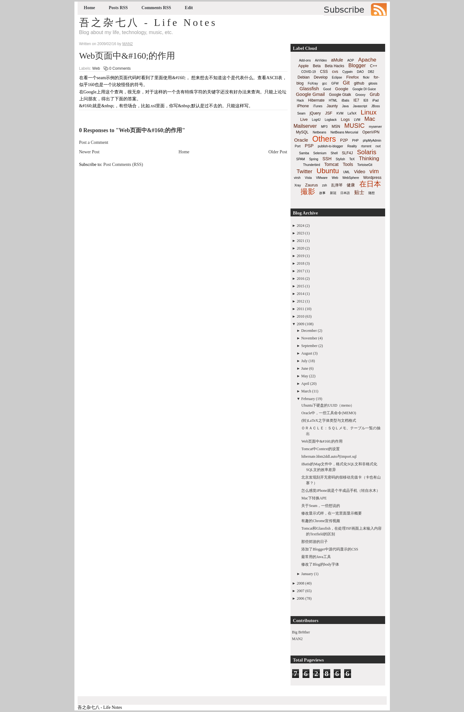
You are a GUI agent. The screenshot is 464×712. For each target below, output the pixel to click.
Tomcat (331, 164)
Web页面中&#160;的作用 (127, 56)
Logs (345, 119)
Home (89, 7)
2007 (300, 591)
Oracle (301, 140)
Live (304, 119)
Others (324, 138)
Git (346, 83)
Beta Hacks (334, 66)
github (359, 83)
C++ (373, 66)
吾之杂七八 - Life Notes (148, 22)
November (309, 338)
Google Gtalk (340, 94)
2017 (300, 271)
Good (327, 89)
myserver (375, 126)
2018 (300, 263)
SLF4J (347, 153)
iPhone (303, 106)
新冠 (333, 193)
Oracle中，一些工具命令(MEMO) (328, 413)
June (304, 368)
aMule (337, 59)
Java (345, 106)
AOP (350, 60)
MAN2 (297, 639)
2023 (300, 233)
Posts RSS (118, 7)
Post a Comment (94, 142)
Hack (300, 100)
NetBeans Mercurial (344, 132)
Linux (369, 112)
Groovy (360, 95)
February (308, 399)
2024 (300, 225)
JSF (328, 113)
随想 (371, 193)
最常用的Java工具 (316, 557)
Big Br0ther (301, 632)
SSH (327, 158)
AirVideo (321, 60)
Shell (334, 153)
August (306, 353)
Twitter (304, 171)
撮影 (308, 191)
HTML (333, 100)
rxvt (377, 146)
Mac (369, 119)
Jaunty (332, 106)
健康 (351, 185)
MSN (336, 126)
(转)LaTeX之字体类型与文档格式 (328, 420)
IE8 (365, 100)
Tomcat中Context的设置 (320, 449)
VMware (322, 177)
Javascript (360, 106)
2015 (300, 286)
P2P (344, 140)
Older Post (277, 152)
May (304, 376)
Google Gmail (310, 94)
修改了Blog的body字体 (320, 564)
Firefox (352, 77)
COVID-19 (308, 72)
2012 (300, 301)
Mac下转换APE (313, 498)
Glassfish (309, 88)
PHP (355, 140)
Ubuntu (328, 171)
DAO (360, 72)
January (307, 574)
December (309, 330)
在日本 (370, 184)
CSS (324, 71)
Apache (367, 60)
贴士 (359, 192)
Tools (348, 164)
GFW (334, 83)
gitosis (372, 83)
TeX (352, 159)
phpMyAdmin (372, 140)
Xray (297, 185)
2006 (300, 598)
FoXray (313, 83)
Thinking (369, 159)
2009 (300, 324)
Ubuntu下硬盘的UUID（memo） (327, 405)
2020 (300, 248)
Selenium (319, 153)
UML (346, 172)
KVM (340, 113)
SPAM (300, 159)
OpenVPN (370, 132)
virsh (297, 177)
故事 (322, 193)
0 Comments (120, 68)
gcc (324, 83)
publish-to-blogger (330, 146)
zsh (324, 185)
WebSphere (350, 177)
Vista (308, 177)
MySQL (302, 132)
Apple (303, 65)
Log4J (316, 119)
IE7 (356, 100)
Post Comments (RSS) (123, 164)
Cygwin (347, 72)
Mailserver (305, 126)
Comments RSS (156, 7)
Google (341, 88)
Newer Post (89, 152)
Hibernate (316, 100)
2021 (300, 240)
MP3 (324, 126)
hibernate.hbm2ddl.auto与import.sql (328, 456)
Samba (304, 153)
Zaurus (311, 185)
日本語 (345, 193)
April (305, 383)
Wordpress (372, 177)
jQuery (315, 113)
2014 (300, 293)
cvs (335, 71)
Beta (317, 66)
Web (96, 68)
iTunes (317, 106)
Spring (313, 159)
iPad (375, 100)
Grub (374, 94)
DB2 (371, 72)
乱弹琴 (337, 185)
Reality (352, 146)
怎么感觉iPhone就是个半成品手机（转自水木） (340, 490)
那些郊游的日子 (314, 541)
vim (374, 171)
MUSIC (354, 125)
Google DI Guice (364, 89)
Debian (303, 77)
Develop (321, 77)
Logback (331, 119)
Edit (189, 7)
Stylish (340, 159)
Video (359, 171)
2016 (300, 278)
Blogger (357, 65)
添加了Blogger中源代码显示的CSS (329, 549)
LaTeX (352, 113)
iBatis (345, 100)
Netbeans (319, 132)
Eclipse (337, 77)
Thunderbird (311, 165)
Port (297, 146)
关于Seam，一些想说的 (320, 505)
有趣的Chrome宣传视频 (320, 521)
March (306, 391)
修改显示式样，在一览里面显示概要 (331, 513)
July (304, 361)
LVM (357, 119)
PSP (309, 145)
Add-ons (305, 60)
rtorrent (366, 146)
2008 (300, 583)
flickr (366, 77)
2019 (300, 256)
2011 (300, 309)
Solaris (366, 152)
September (309, 346)
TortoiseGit (364, 165)
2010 (300, 316)
